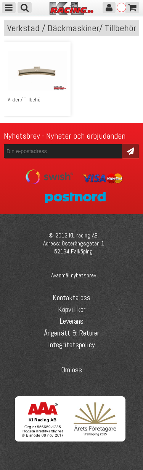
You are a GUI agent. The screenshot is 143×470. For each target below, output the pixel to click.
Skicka (130, 151)
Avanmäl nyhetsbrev (73, 275)
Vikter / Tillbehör (25, 99)
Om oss (71, 370)
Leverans (71, 321)
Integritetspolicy (71, 345)
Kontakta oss (71, 297)
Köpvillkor (71, 309)
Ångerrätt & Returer (71, 333)
